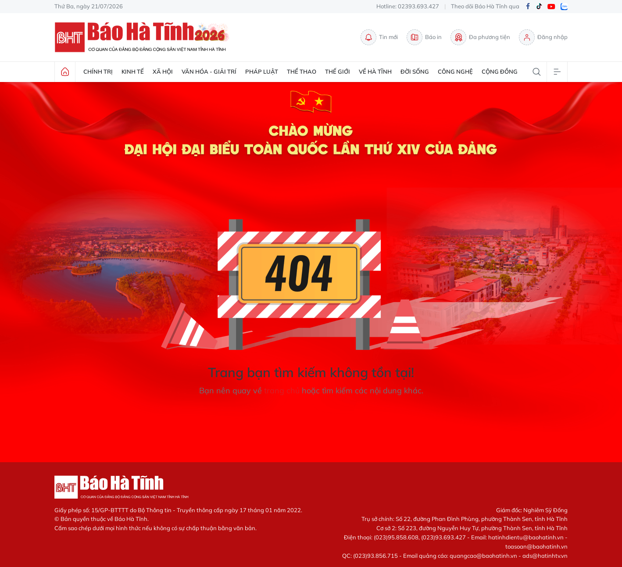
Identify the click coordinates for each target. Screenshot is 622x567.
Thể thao (301, 71)
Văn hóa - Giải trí (209, 71)
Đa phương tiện (480, 37)
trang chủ (282, 390)
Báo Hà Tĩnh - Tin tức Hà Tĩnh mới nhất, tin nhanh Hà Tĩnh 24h (144, 37)
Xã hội (163, 71)
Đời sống (414, 71)
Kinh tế (133, 71)
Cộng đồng (500, 71)
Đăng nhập (543, 37)
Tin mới (379, 37)
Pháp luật (261, 71)
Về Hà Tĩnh (375, 71)
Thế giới (337, 71)
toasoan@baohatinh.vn (536, 546)
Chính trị (98, 71)
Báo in (424, 37)
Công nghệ (455, 71)
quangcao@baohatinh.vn (483, 555)
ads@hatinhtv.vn (545, 555)
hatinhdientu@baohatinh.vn (526, 537)
